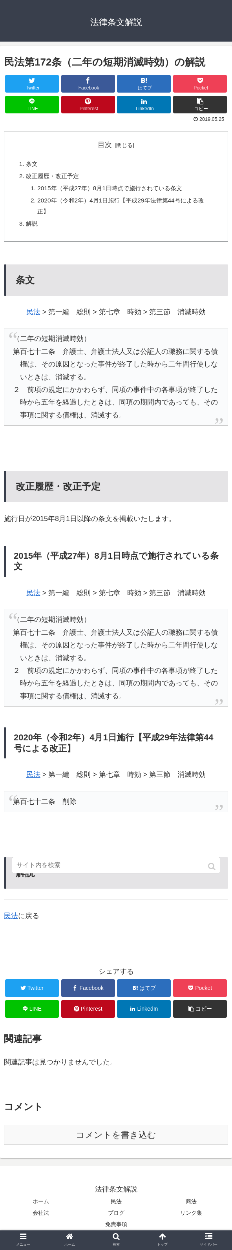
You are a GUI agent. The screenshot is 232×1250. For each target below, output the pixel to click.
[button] (212, 866)
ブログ (116, 1217)
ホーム (41, 1205)
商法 (191, 1205)
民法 (33, 316)
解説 (32, 226)
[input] (116, 865)
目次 (105, 145)
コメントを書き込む (116, 1139)
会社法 (41, 1217)
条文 (32, 164)
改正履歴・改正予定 (54, 176)
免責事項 (116, 1228)
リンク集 (191, 1217)
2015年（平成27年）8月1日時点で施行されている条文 (114, 189)
